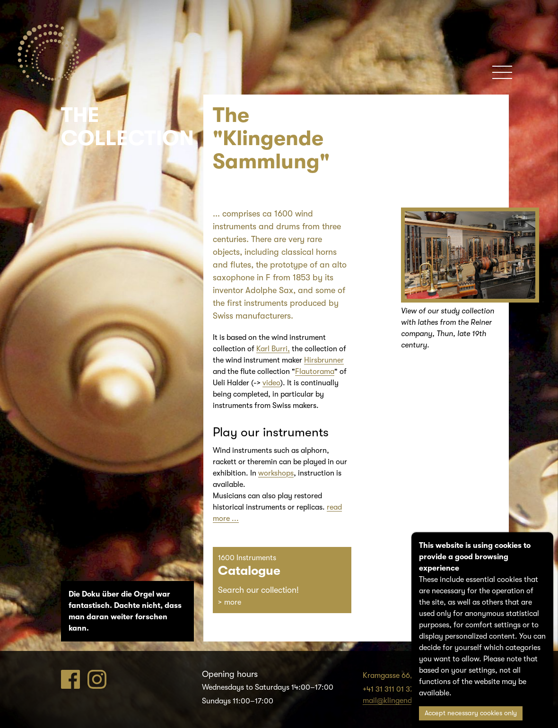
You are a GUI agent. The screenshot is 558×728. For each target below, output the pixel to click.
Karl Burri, (273, 349)
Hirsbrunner (324, 360)
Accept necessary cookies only (471, 713)
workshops (276, 473)
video (271, 383)
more (232, 602)
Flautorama (314, 371)
